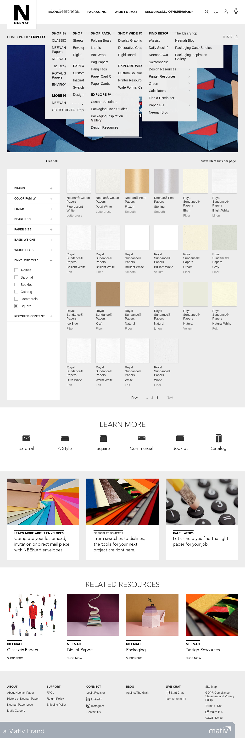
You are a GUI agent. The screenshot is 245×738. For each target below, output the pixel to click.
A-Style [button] (65, 442)
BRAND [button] (19, 188)
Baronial (23, 277)
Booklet (23, 284)
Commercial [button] (141, 442)
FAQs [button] (50, 692)
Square (22, 306)
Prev (134, 397)
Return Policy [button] (55, 698)
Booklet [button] (180, 442)
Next (170, 397)
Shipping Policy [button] (57, 704)
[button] (21, 14)
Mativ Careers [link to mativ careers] (16, 710)
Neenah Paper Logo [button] (20, 704)
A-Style (22, 270)
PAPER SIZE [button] (22, 229)
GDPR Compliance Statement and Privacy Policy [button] (219, 696)
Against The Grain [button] (137, 692)
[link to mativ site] (220, 730)
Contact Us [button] (93, 712)
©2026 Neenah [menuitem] (214, 717)
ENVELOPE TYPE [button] (26, 260)
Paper (23, 37)
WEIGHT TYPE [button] (24, 250)
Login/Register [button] (95, 692)
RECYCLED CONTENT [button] (29, 316)
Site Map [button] (211, 686)
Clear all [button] (52, 161)
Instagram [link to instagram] (95, 706)
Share (230, 37)
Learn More (122, 133)
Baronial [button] (26, 442)
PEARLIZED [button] (22, 219)
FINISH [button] (19, 209)
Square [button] (103, 442)
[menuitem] (55, 12)
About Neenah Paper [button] (20, 692)
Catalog (23, 291)
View (204, 161)
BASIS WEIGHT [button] (24, 239)
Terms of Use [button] (213, 706)
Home (11, 37)
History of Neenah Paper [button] (23, 698)
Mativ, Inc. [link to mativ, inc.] (214, 712)
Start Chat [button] (175, 693)
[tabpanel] (122, 98)
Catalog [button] (218, 442)
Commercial (26, 299)
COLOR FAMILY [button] (25, 198)
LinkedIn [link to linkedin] (94, 699)
